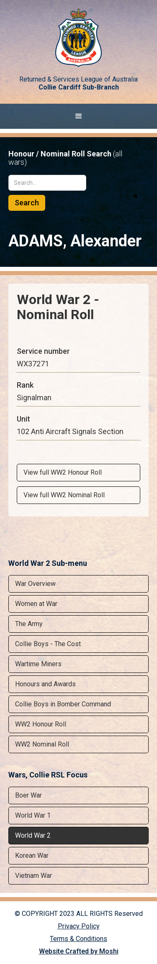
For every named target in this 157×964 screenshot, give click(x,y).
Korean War (32, 855)
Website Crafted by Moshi (78, 951)
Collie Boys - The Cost (48, 644)
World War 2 (33, 835)
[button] (78, 116)
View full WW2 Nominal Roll (64, 495)
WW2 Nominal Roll (42, 744)
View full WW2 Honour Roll (62, 472)
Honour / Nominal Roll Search (65, 158)
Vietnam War (33, 876)
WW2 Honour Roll (40, 724)
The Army (29, 624)
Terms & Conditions (78, 939)
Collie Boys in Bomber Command (63, 704)
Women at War (36, 604)
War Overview (35, 584)
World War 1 (33, 815)
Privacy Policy (79, 926)
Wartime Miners (38, 664)
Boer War (28, 795)
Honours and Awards (45, 684)
